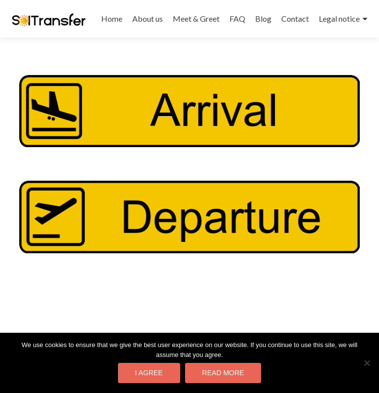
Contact (295, 18)
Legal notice (339, 18)
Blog (263, 18)
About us (147, 18)
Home (111, 18)
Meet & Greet (196, 18)
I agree (149, 373)
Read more (223, 373)
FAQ (237, 18)
